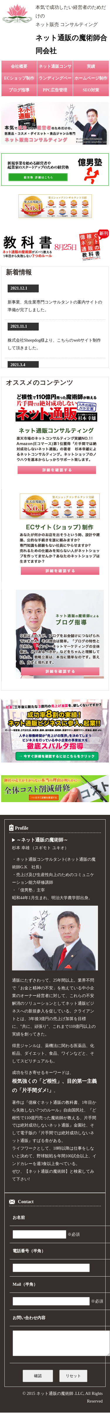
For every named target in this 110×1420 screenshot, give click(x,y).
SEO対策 (91, 90)
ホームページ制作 (91, 78)
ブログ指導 (19, 90)
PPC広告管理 (55, 90)
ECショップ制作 (19, 78)
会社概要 (19, 66)
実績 (91, 66)
